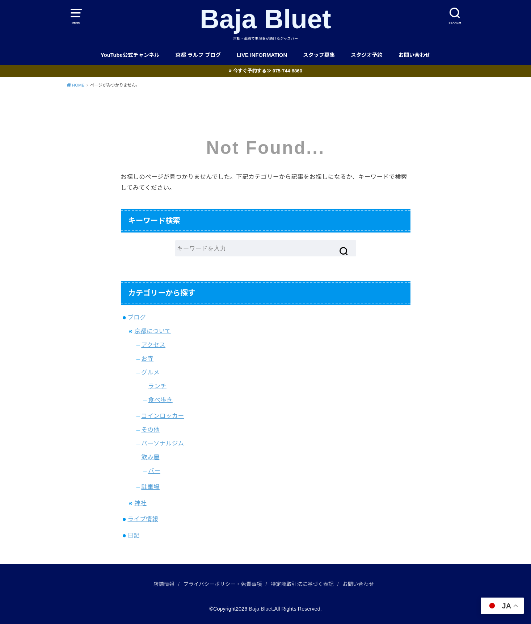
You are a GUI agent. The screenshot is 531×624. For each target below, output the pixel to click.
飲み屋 (150, 457)
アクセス (153, 345)
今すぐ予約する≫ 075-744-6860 (267, 71)
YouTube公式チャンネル (130, 55)
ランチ (157, 386)
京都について (152, 331)
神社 (140, 503)
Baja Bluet (265, 19)
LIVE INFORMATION (262, 55)
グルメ (150, 372)
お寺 (147, 358)
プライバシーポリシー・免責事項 (222, 584)
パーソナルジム (162, 443)
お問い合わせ (414, 55)
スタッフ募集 (319, 55)
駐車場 (150, 486)
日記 (133, 535)
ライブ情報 (142, 519)
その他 (150, 429)
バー (154, 471)
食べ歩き (160, 400)
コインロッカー (162, 415)
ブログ (136, 317)
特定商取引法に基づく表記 (302, 584)
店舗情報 (163, 584)
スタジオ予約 (367, 55)
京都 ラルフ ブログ (198, 55)
